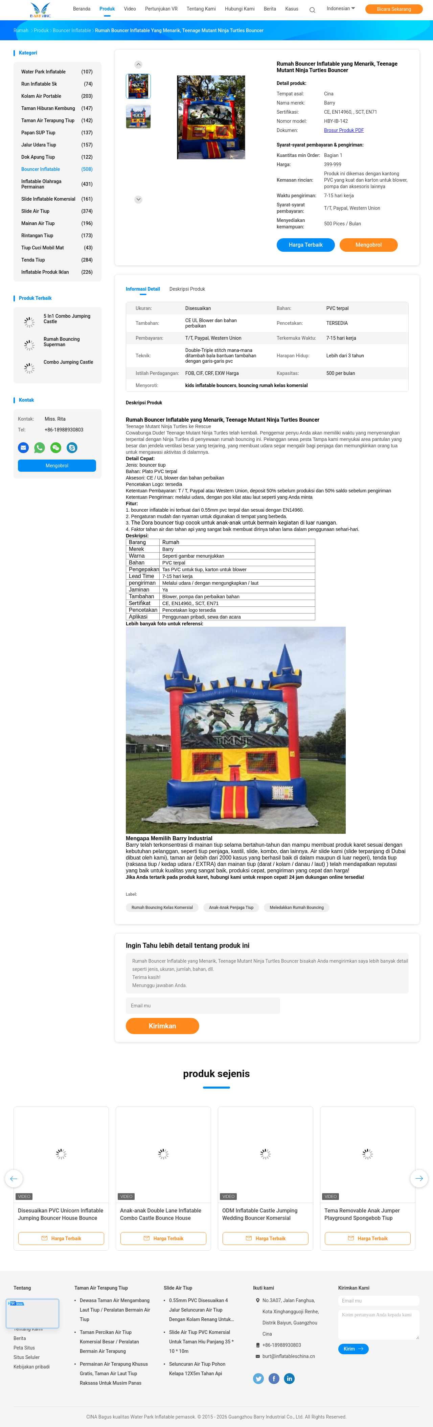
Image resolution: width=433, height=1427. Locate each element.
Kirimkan (162, 1026)
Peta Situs (24, 1348)
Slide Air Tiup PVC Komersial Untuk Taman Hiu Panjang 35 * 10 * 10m (201, 1342)
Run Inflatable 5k (57, 84)
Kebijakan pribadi (32, 1366)
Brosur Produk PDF (344, 130)
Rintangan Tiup (57, 235)
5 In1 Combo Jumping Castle (67, 318)
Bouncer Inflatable (57, 169)
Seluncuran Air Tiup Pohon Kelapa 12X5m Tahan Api (197, 1368)
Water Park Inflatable (57, 71)
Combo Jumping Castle (68, 362)
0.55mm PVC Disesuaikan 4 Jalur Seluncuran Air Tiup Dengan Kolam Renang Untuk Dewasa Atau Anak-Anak (200, 1311)
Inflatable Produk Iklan (57, 272)
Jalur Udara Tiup (57, 144)
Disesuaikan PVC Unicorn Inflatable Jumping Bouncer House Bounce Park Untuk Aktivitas (60, 1218)
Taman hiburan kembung (57, 108)
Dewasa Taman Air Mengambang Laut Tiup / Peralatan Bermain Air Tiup (115, 1310)
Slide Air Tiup (57, 211)
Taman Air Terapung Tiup (57, 120)
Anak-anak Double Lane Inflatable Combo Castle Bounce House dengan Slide (160, 1218)
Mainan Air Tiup (57, 223)
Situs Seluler (27, 1357)
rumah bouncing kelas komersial (162, 907)
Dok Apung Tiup (57, 157)
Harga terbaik (306, 245)
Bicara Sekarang (394, 9)
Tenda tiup (57, 260)
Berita (20, 1338)
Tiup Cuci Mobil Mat (57, 247)
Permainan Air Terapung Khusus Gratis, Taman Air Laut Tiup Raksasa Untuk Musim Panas (114, 1373)
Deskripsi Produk (187, 289)
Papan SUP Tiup (57, 132)
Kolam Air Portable (57, 96)
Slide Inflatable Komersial (57, 199)
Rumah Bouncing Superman (62, 341)
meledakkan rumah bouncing (297, 907)
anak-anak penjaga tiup (231, 907)
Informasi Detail (143, 289)
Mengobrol (57, 465)
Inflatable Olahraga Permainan (57, 184)
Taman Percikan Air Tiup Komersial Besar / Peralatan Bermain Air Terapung (109, 1342)
